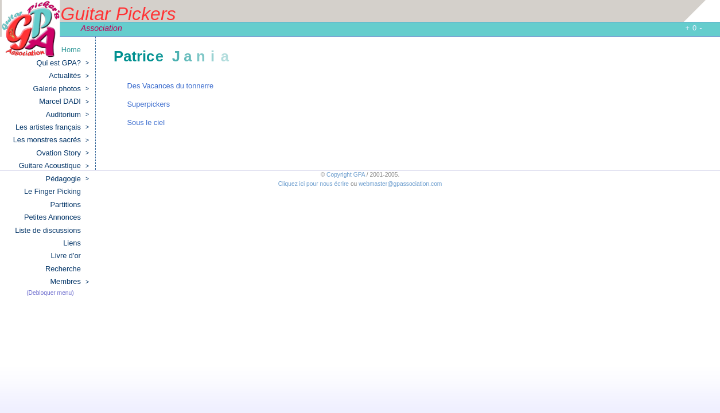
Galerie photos (61, 88)
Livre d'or (66, 255)
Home (71, 49)
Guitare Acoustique (54, 165)
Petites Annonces (52, 217)
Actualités (69, 75)
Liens (72, 243)
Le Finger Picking (52, 191)
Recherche (63, 268)
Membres (69, 281)
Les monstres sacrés (51, 140)
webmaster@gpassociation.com (400, 184)
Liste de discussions (48, 230)
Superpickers (148, 104)
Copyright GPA (345, 175)
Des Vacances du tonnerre (170, 85)
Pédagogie (67, 179)
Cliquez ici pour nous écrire (313, 184)
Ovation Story (62, 153)
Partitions (65, 204)
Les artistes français (52, 127)
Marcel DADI (64, 101)
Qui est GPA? (63, 63)
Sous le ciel (146, 122)
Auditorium (67, 114)
